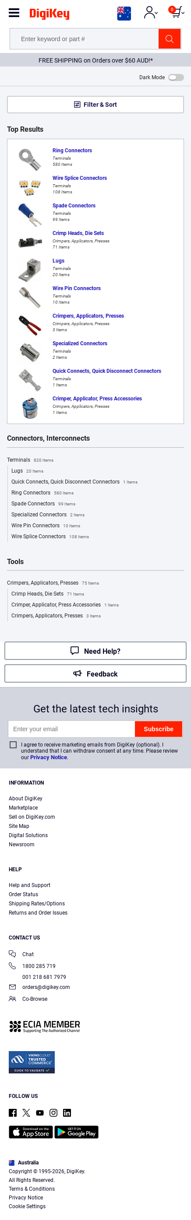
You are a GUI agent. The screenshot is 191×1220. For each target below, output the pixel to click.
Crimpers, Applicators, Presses (53, 583)
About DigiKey (25, 799)
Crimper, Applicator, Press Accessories (65, 605)
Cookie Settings (27, 1206)
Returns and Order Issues (38, 913)
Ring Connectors (42, 493)
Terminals (30, 460)
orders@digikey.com (39, 988)
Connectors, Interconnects (48, 438)
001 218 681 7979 (37, 977)
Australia (24, 1163)
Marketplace (23, 808)
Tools (15, 562)
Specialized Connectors (48, 515)
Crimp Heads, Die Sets (47, 594)
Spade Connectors (43, 504)
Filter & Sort (100, 104)
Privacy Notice (48, 757)
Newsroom (22, 844)
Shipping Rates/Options (37, 904)
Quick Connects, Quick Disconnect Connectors (74, 482)
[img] (49, 16)
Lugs (27, 471)
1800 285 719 (32, 967)
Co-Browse (28, 1000)
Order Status (23, 894)
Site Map (19, 826)
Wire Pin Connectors (45, 526)
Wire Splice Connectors (50, 537)
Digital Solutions (28, 835)
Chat (21, 955)
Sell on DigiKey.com (32, 817)
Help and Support (29, 885)
